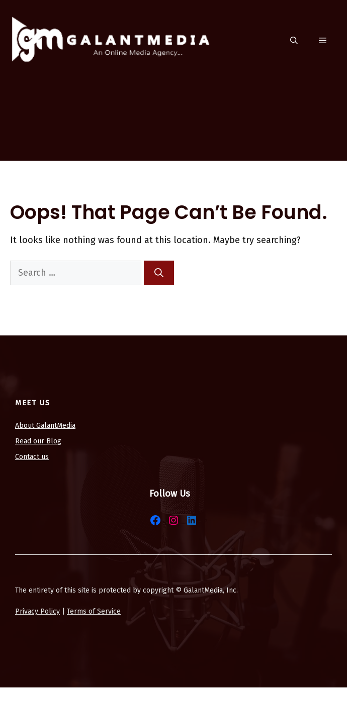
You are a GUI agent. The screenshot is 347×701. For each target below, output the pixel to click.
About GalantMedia (45, 425)
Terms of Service (94, 611)
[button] (294, 41)
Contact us (32, 456)
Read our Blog (38, 441)
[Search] (159, 273)
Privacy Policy (37, 611)
